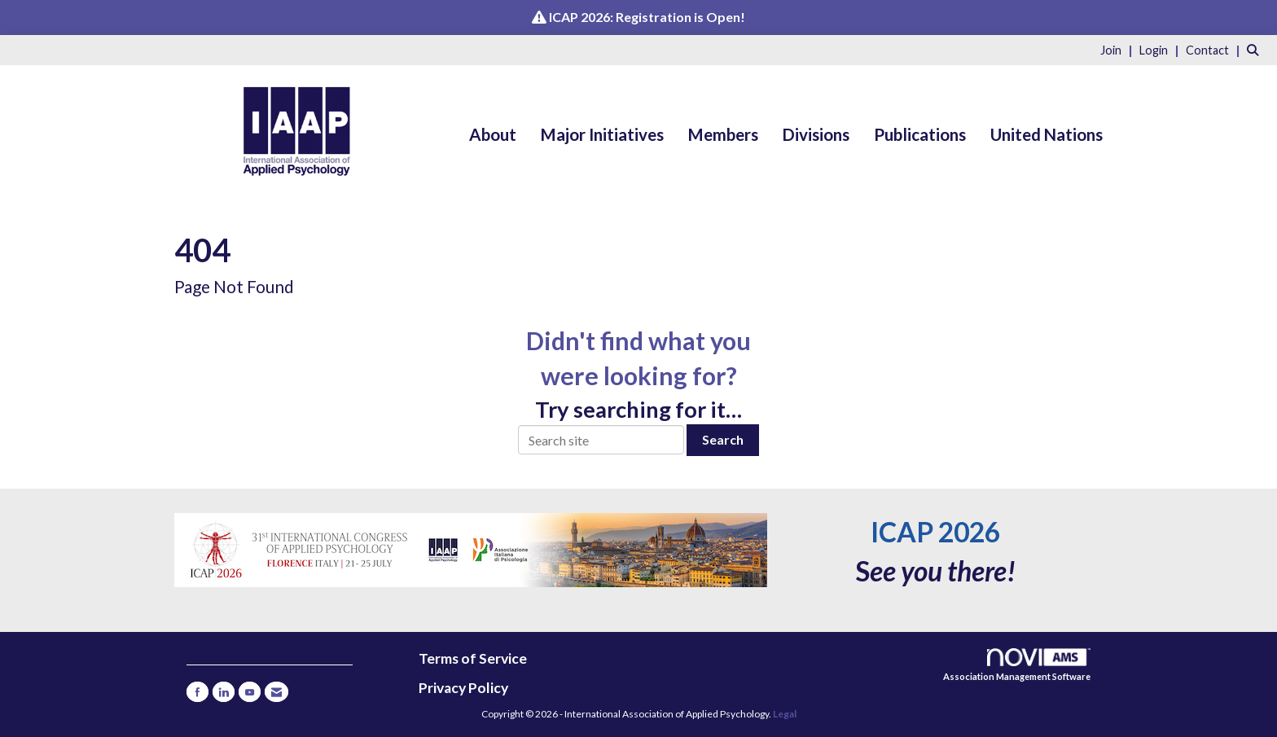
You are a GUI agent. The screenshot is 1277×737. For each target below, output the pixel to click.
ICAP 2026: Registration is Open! (647, 16)
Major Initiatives (602, 134)
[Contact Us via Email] (276, 692)
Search (723, 439)
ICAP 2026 (935, 531)
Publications (920, 134)
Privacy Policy (463, 687)
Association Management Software (1016, 665)
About (492, 134)
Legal (784, 714)
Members (723, 134)
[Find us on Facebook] (197, 692)
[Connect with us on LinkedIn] (224, 692)
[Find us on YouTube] (250, 692)
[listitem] (1118, 49)
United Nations (1046, 134)
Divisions (816, 134)
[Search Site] (1256, 49)
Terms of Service (473, 658)
